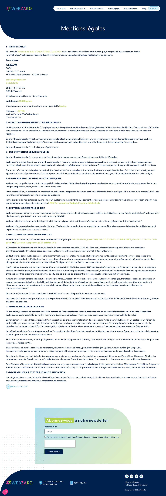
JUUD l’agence (25, 101)
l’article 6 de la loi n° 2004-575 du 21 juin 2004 (40, 51)
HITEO (21, 111)
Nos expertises (77, 8)
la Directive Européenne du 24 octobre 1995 (35, 242)
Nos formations (96, 8)
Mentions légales (132, 482)
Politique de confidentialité (136, 485)
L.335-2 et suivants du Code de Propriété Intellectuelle (74, 203)
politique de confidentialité (101, 437)
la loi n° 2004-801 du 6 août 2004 (115, 239)
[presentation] (59, 443)
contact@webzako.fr (16, 79)
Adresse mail (50, 427)
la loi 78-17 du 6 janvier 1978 (85, 239)
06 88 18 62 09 (80, 483)
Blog (144, 8)
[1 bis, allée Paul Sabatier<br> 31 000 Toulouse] (41, 483)
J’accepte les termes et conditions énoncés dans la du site (82, 437)
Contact (153, 8)
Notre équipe (113, 8)
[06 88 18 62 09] (71, 483)
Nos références (130, 8)
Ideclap (62, 106)
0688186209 (12, 82)
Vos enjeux (60, 8)
